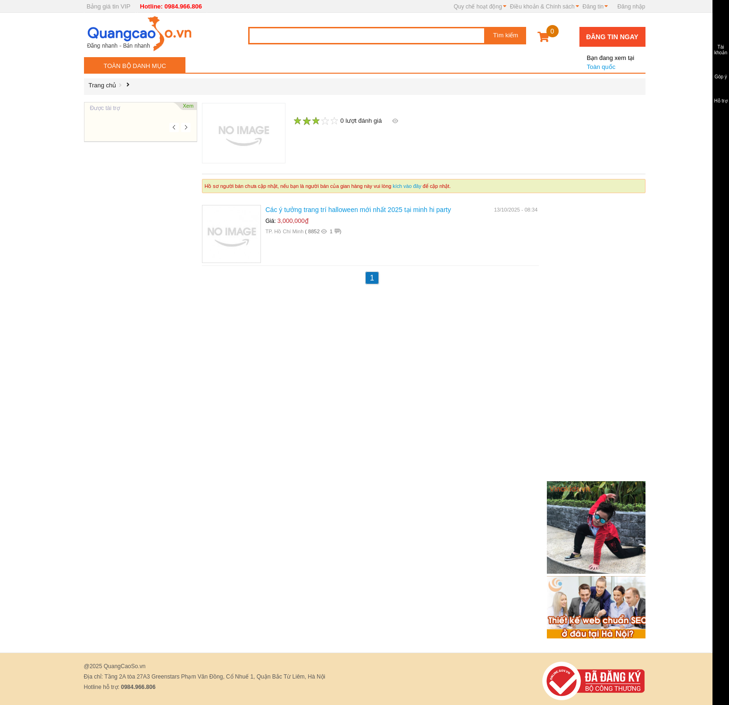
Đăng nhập (631, 6)
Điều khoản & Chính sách (542, 6)
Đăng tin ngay (612, 37)
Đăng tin (593, 6)
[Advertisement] (140, 283)
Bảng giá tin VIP (109, 6)
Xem (188, 106)
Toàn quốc (610, 58)
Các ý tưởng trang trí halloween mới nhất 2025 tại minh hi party (358, 209)
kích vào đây (407, 186)
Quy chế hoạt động (477, 6)
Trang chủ (103, 85)
